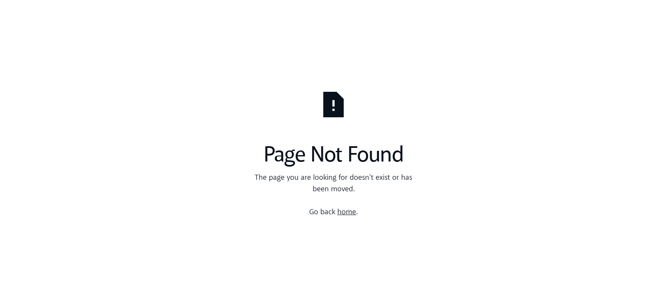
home (346, 212)
